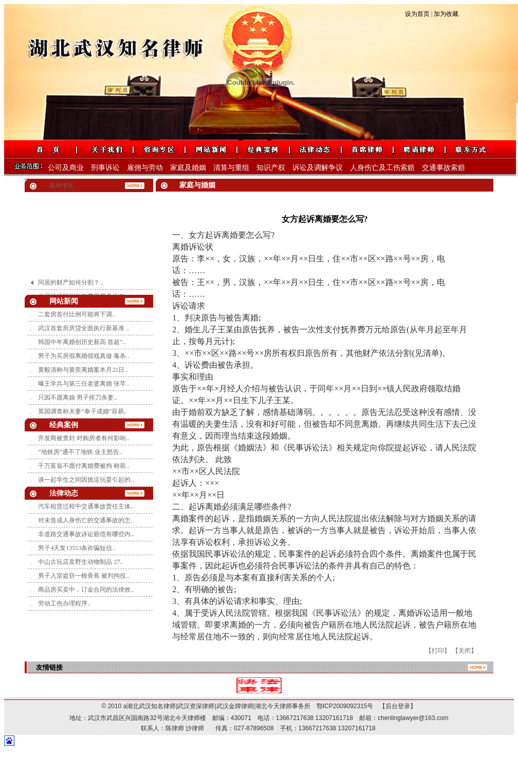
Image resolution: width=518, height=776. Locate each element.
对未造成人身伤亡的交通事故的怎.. (86, 520)
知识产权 (270, 168)
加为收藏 (446, 13)
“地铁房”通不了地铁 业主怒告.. (80, 452)
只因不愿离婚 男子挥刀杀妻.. (77, 397)
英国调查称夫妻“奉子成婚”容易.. (82, 411)
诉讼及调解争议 (317, 168)
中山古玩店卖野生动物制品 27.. (80, 561)
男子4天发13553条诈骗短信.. (76, 548)
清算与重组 (231, 168)
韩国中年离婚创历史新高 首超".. (81, 342)
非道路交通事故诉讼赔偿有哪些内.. (86, 534)
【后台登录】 (394, 706)
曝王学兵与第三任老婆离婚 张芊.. (83, 383)
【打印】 (437, 650)
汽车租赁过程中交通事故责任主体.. (86, 506)
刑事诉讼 (105, 168)
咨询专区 (61, 185)
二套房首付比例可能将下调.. (76, 314)
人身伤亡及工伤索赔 (382, 168)
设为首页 (417, 13)
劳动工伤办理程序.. (64, 603)
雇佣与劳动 (145, 168)
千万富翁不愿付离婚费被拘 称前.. (83, 465)
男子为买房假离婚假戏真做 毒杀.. (83, 355)
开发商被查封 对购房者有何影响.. (83, 438)
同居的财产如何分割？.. (70, 285)
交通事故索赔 (443, 168)
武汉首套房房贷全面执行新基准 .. (83, 328)
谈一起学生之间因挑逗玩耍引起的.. (86, 479)
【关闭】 (464, 650)
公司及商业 (66, 168)
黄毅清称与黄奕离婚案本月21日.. (82, 369)
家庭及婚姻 (188, 168)
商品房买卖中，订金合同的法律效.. (86, 589)
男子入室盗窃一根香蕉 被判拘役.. (83, 575)
